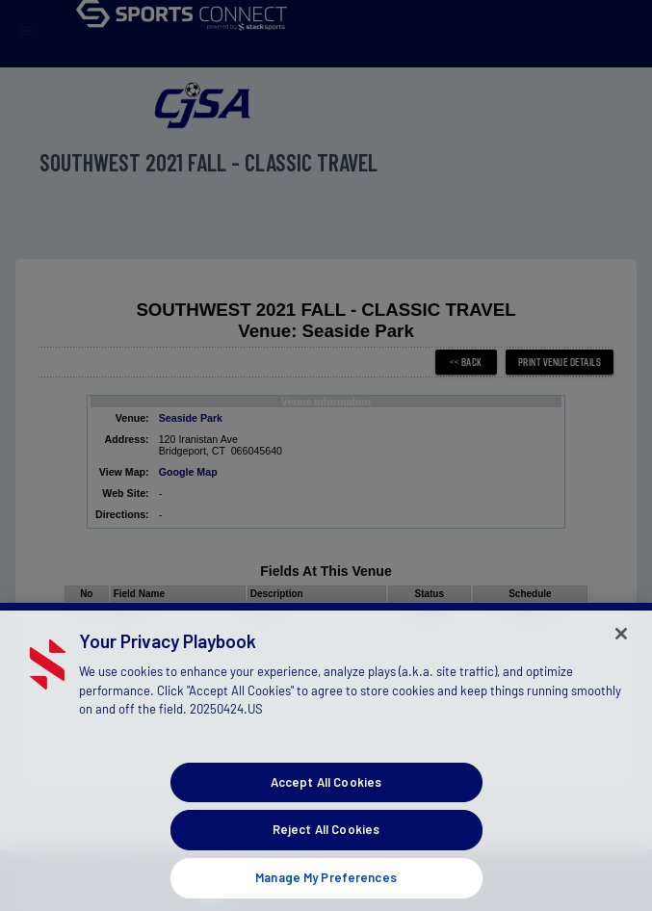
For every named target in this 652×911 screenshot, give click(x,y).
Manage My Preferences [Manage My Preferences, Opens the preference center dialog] (326, 886)
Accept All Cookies (326, 790)
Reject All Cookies (326, 838)
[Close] (621, 642)
